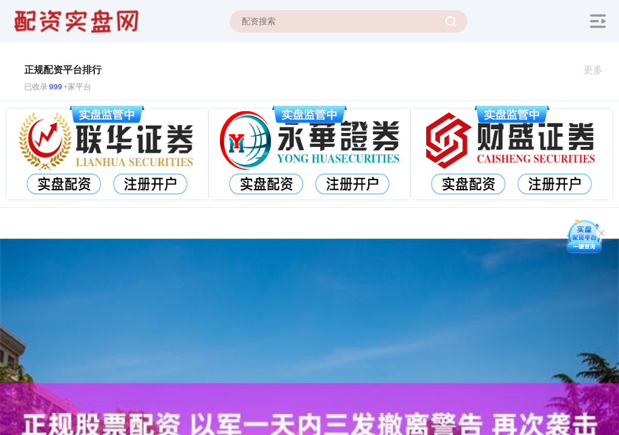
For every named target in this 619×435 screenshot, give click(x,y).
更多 (598, 70)
